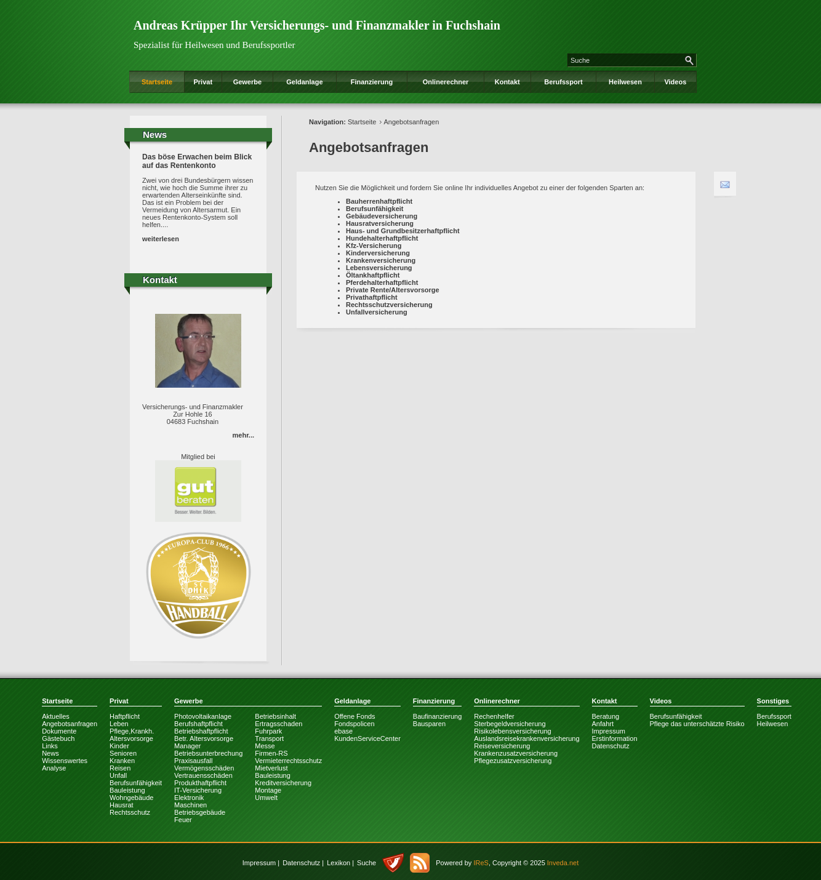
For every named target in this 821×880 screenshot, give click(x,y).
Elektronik (189, 797)
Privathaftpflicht (372, 297)
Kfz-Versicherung (373, 245)
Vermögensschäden (204, 768)
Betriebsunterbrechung (208, 753)
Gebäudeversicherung (381, 216)
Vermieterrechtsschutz (288, 760)
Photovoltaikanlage (202, 716)
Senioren (123, 753)
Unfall (118, 775)
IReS (480, 862)
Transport (269, 738)
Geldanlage (304, 82)
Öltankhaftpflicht (372, 275)
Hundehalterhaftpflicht (382, 238)
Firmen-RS (271, 753)
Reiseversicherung (502, 746)
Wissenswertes (64, 760)
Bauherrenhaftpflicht (379, 201)
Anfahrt (603, 723)
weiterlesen (160, 238)
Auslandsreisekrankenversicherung (526, 738)
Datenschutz (611, 746)
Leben (119, 723)
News (50, 753)
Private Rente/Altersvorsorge (392, 290)
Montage (268, 790)
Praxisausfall (193, 760)
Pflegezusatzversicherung (512, 760)
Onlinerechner (446, 82)
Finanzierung (372, 82)
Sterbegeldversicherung (509, 723)
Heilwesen (625, 82)
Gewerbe (247, 82)
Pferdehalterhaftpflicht (382, 282)
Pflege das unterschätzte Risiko (697, 723)
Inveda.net (563, 862)
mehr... (243, 435)
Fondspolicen (354, 723)
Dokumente (59, 731)
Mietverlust (271, 768)
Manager (187, 746)
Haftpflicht (125, 716)
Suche (366, 862)
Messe (264, 746)
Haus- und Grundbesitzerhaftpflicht (403, 230)
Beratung (606, 716)
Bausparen (429, 723)
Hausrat (122, 805)
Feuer (183, 819)
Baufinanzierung (437, 716)
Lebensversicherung (379, 267)
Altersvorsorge (131, 738)
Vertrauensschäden (203, 775)
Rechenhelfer (494, 716)
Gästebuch (58, 738)
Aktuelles (56, 716)
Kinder (119, 746)
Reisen (120, 768)
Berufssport (563, 82)
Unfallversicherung (376, 312)
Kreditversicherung (283, 782)
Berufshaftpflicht (198, 723)
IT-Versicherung (198, 790)
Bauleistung (127, 790)
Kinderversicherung (378, 253)
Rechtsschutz (130, 812)
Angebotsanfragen (411, 122)
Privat (202, 82)
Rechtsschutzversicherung (389, 304)
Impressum (608, 731)
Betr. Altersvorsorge (203, 738)
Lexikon (338, 862)
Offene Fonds (354, 716)
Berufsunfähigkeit (375, 208)
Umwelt (266, 797)
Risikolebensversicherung (512, 731)
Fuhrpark (268, 731)
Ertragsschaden (278, 723)
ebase (343, 731)
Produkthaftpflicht (200, 782)
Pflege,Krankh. (132, 731)
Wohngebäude (131, 797)
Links (50, 746)
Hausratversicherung (380, 223)
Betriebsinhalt (275, 716)
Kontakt (507, 82)
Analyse (54, 768)
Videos (675, 82)
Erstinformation (615, 738)
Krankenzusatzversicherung (516, 753)
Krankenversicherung (380, 260)
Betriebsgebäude (199, 812)
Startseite (157, 82)
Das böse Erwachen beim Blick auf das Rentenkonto (197, 161)
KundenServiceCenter (367, 738)
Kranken (122, 760)
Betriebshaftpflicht (201, 731)
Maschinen (190, 805)
